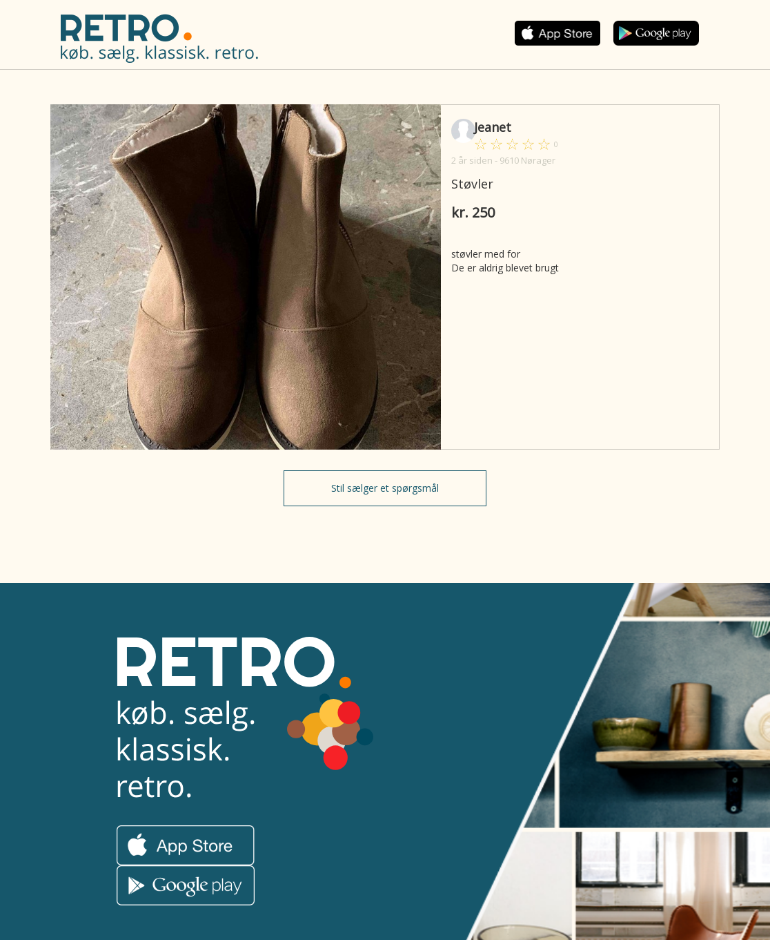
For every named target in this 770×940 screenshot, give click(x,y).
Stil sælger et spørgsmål (385, 488)
